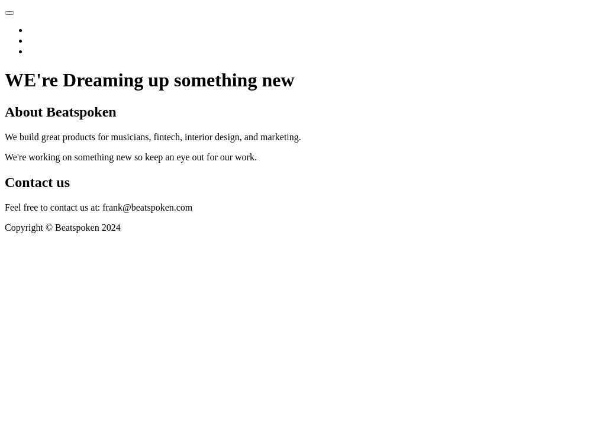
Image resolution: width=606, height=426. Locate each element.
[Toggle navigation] (9, 13)
